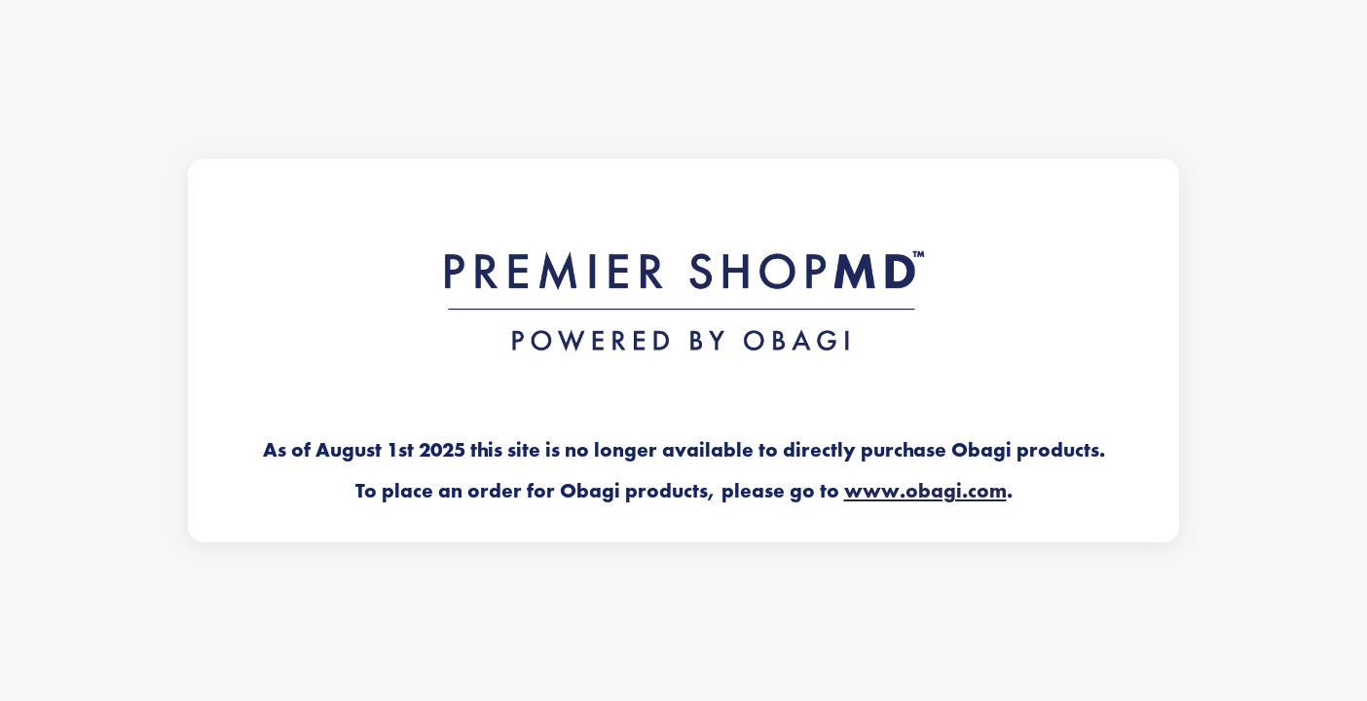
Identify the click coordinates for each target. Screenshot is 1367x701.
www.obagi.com (925, 490)
